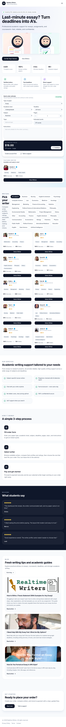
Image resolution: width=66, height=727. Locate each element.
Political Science (28, 223)
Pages (35, 112)
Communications (17, 219)
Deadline (36, 106)
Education (55, 223)
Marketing (26, 204)
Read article (11, 609)
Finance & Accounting (38, 204)
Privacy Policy (6, 723)
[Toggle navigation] (62, 3)
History (57, 212)
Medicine (44, 200)
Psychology (57, 196)
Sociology (53, 200)
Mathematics (32, 212)
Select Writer (17, 251)
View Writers (25, 58)
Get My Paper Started (10, 58)
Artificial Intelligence (37, 227)
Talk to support (25, 153)
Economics (35, 200)
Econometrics (29, 219)
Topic (5, 119)
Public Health (16, 223)
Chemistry (47, 219)
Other (13, 216)
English (14, 227)
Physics (56, 219)
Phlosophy (53, 216)
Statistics (51, 204)
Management (16, 204)
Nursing (33, 196)
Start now (10, 706)
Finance (31, 216)
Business (24, 196)
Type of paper (8, 100)
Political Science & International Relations (34, 208)
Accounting (22, 216)
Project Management (45, 212)
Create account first (11, 153)
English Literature (42, 216)
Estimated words (38, 119)
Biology (39, 219)
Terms (13, 723)
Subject (6, 112)
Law (27, 200)
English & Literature (44, 196)
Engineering (15, 208)
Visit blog (10, 572)
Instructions (7, 126)
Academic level (8, 106)
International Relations (42, 223)
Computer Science (17, 200)
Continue (56, 147)
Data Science (23, 227)
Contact (18, 723)
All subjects (15, 196)
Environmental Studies (18, 212)
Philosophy (53, 208)
